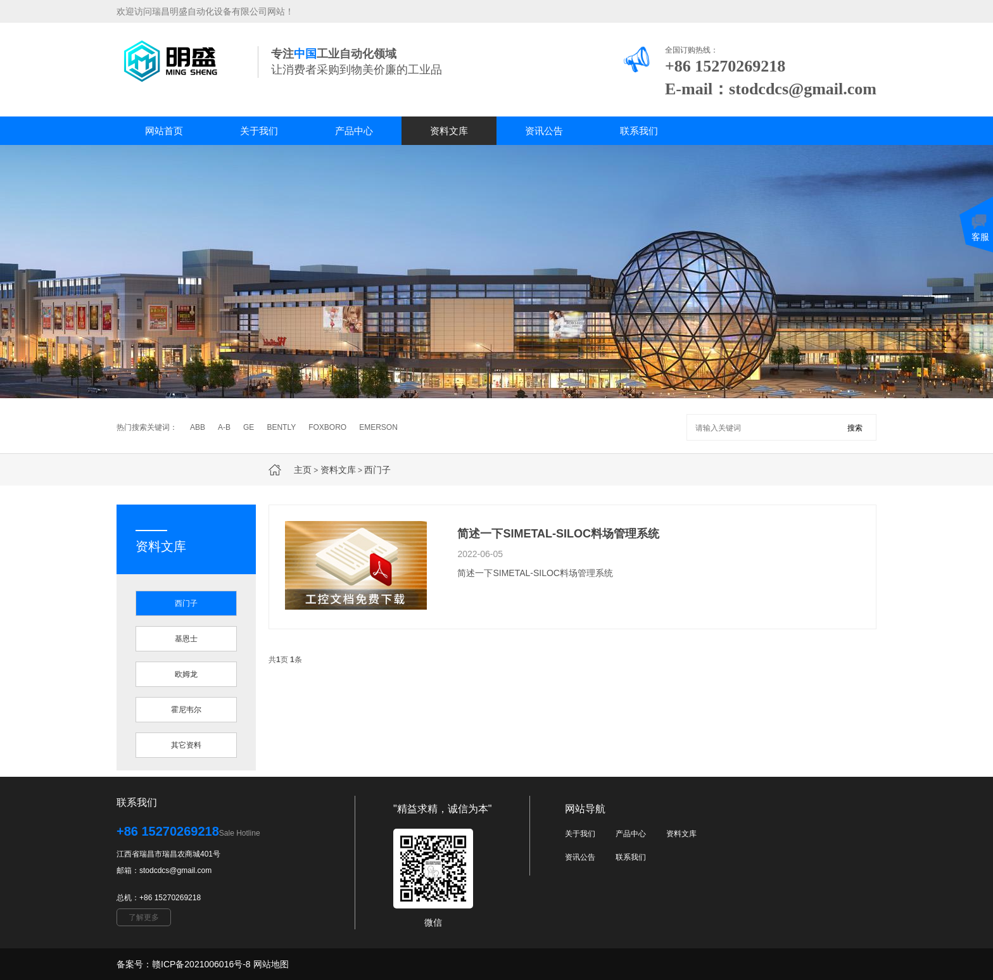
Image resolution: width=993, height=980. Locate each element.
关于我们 (259, 130)
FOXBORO (327, 427)
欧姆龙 (186, 674)
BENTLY (281, 427)
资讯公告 (544, 130)
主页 (303, 470)
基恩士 (186, 638)
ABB (197, 427)
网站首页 (164, 130)
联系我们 (639, 130)
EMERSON (378, 427)
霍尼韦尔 (186, 709)
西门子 (377, 470)
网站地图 (271, 964)
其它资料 (186, 745)
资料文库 (449, 130)
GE (248, 427)
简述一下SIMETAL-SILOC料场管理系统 (558, 533)
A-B (224, 427)
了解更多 (144, 917)
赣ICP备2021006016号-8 (201, 964)
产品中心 (354, 130)
